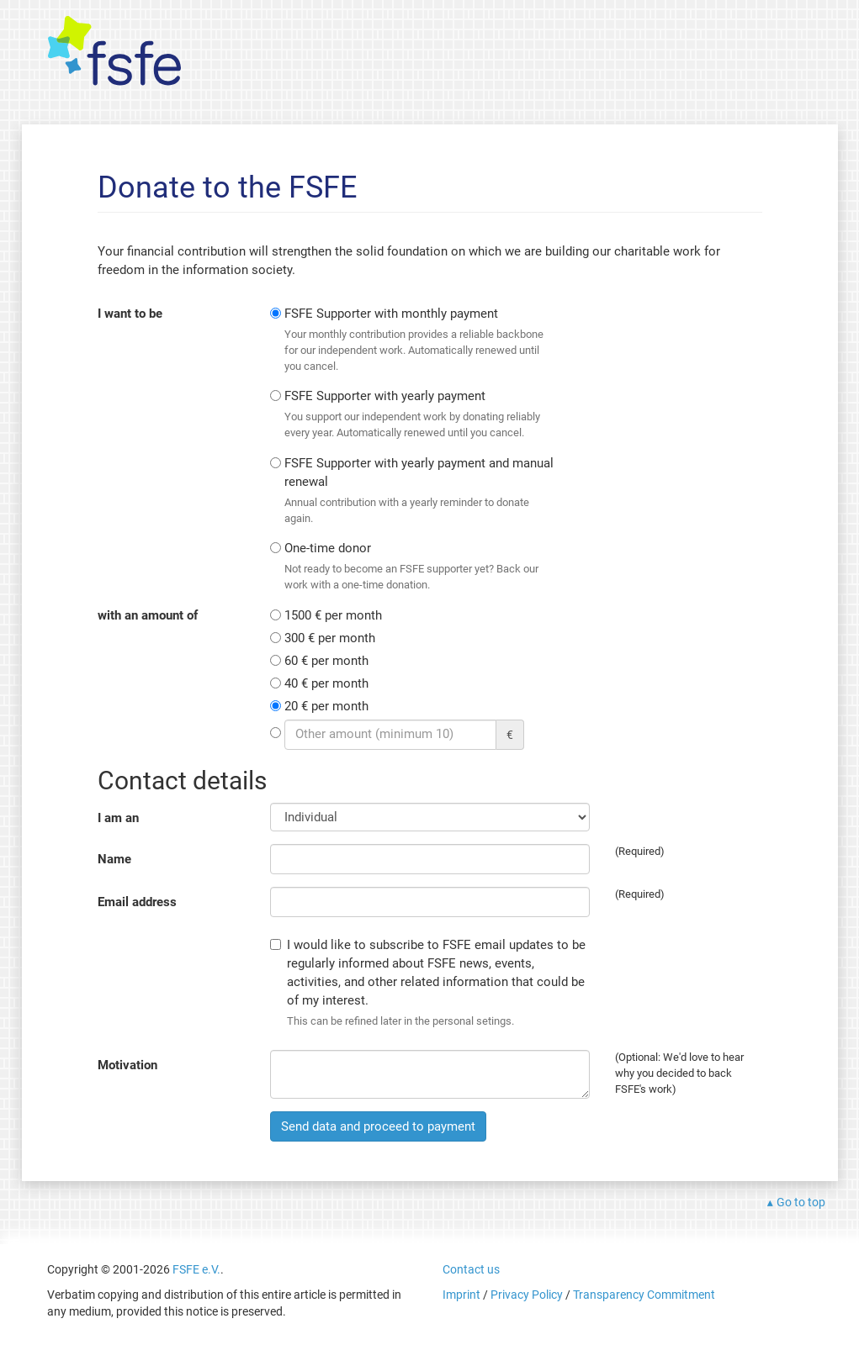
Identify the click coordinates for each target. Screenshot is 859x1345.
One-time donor (420, 567)
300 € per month (329, 638)
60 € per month (326, 660)
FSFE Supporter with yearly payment (420, 414)
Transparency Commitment (644, 1294)
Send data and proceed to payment (378, 1126)
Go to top (801, 1202)
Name (114, 859)
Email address (137, 902)
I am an (118, 817)
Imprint (461, 1294)
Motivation (127, 1065)
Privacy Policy (526, 1294)
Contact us (471, 1269)
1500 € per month (333, 615)
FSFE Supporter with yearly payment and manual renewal (420, 491)
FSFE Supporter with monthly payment (420, 340)
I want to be (130, 313)
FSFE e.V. (196, 1269)
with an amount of (148, 615)
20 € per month (326, 706)
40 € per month (326, 683)
